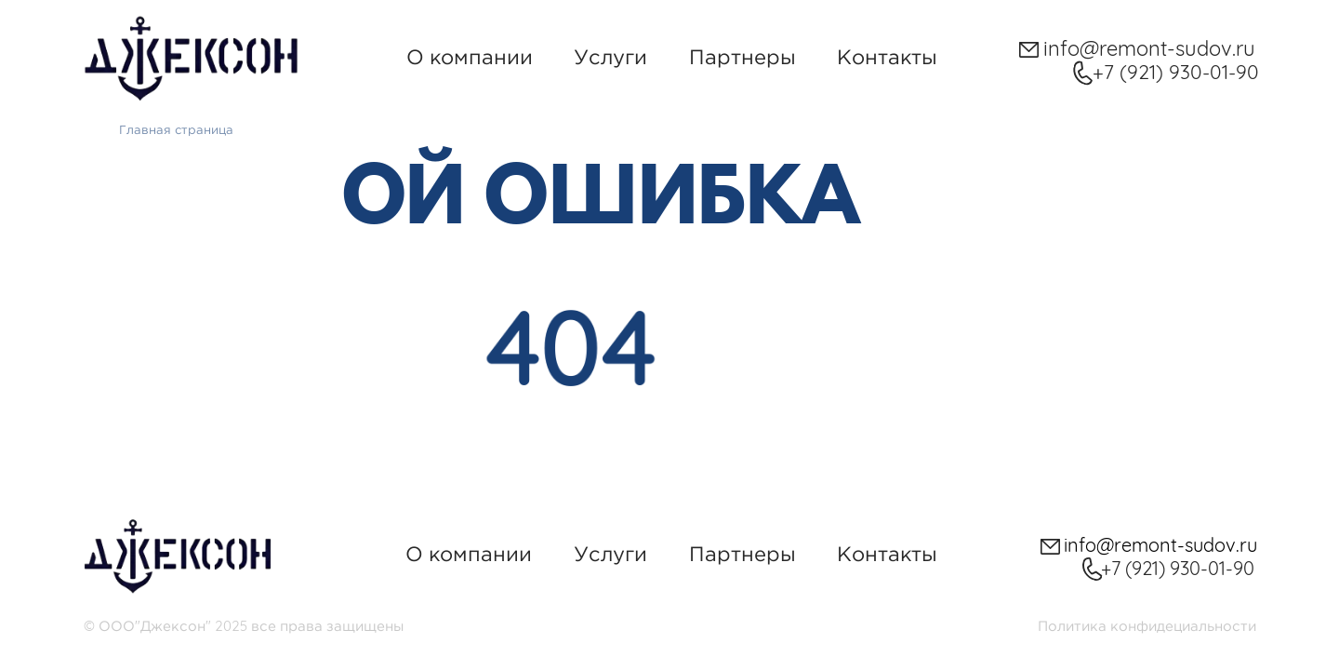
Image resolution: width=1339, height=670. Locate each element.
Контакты (887, 57)
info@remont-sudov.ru (1149, 48)
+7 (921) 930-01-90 (1176, 72)
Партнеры (742, 57)
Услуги (610, 57)
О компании (469, 57)
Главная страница (176, 129)
